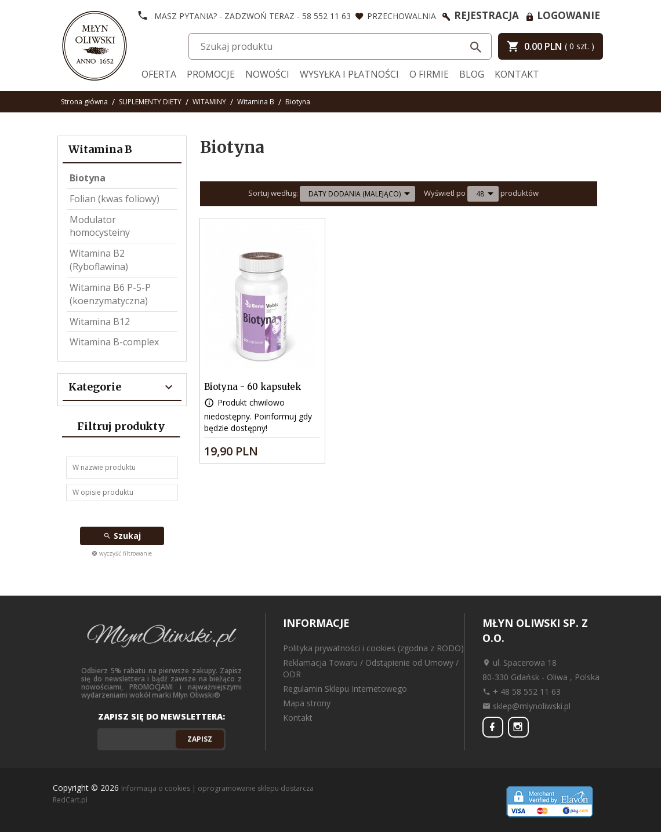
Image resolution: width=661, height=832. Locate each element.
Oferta (158, 74)
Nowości (267, 74)
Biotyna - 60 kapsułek (252, 386)
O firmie (429, 74)
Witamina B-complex (114, 341)
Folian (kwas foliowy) (114, 198)
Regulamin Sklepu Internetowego (345, 688)
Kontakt (517, 74)
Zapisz (199, 739)
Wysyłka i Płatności (349, 74)
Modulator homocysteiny (100, 226)
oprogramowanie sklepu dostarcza (256, 788)
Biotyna (88, 177)
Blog (471, 74)
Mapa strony (306, 703)
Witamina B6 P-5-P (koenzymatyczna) (110, 294)
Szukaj (122, 535)
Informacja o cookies (155, 788)
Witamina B (100, 149)
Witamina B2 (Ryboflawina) (99, 260)
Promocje (211, 74)
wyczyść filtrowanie (122, 553)
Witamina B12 (100, 321)
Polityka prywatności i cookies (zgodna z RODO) (373, 648)
